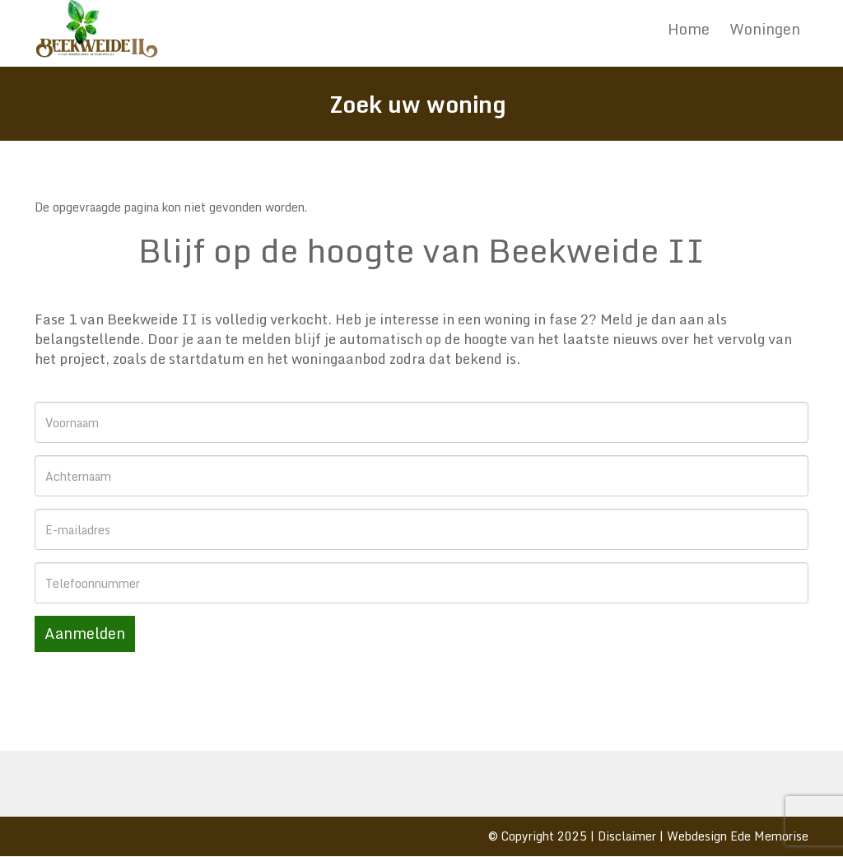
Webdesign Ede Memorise (737, 836)
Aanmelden (84, 633)
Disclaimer (627, 836)
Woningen (764, 28)
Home (689, 28)
